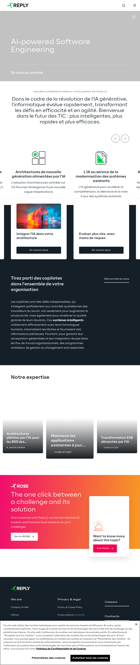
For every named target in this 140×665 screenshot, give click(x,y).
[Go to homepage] (18, 5)
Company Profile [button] (20, 607)
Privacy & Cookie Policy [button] (70, 607)
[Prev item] (115, 138)
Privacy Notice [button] (71, 615)
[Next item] (125, 138)
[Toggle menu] (134, 5)
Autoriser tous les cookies (90, 658)
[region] (70, 643)
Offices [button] (15, 615)
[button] (38, 250)
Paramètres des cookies (48, 658)
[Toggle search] (123, 5)
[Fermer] (136, 624)
